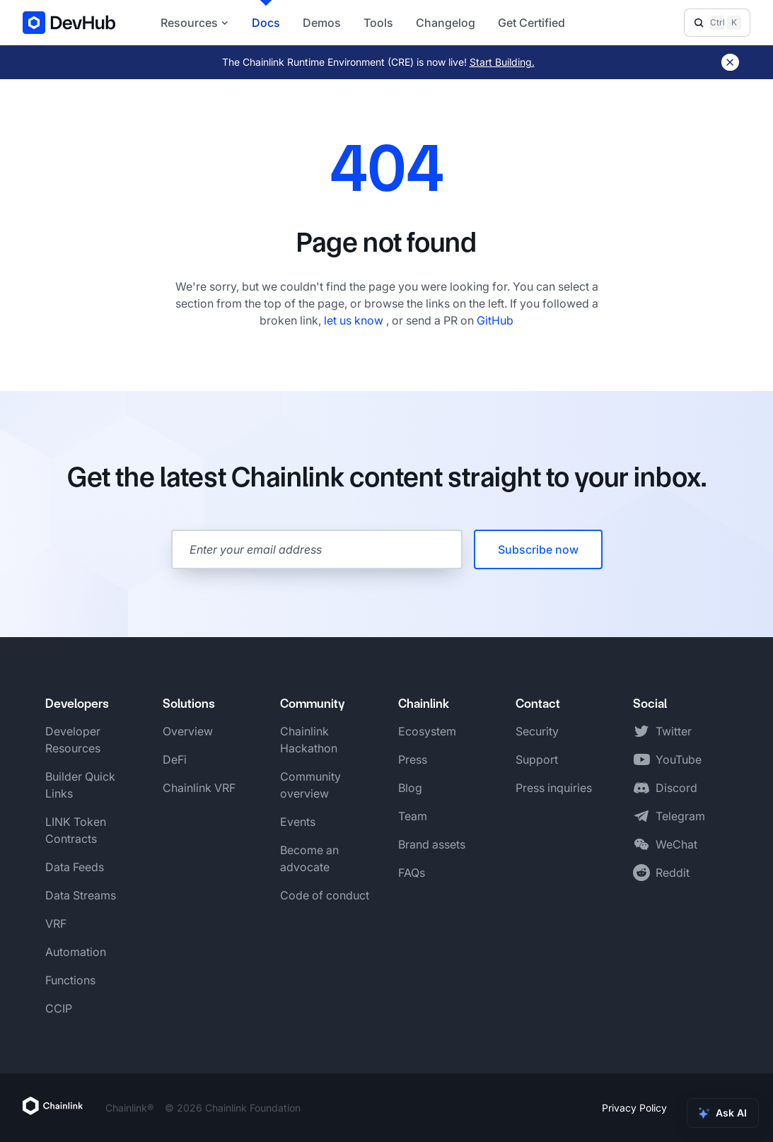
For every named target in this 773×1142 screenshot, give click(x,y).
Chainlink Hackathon (308, 739)
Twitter (674, 731)
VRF (55, 923)
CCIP (58, 1008)
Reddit (673, 873)
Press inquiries (554, 788)
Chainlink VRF (199, 788)
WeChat (676, 844)
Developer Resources (72, 739)
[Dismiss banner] (730, 62)
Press (412, 759)
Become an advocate (309, 858)
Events (297, 822)
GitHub (495, 320)
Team (412, 816)
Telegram (680, 816)
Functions (70, 980)
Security (537, 731)
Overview (188, 731)
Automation (75, 952)
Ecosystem (427, 731)
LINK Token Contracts (75, 830)
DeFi (175, 759)
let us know (355, 320)
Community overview (310, 784)
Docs (266, 22)
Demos (322, 22)
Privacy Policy (634, 1108)
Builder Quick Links (80, 784)
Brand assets (431, 844)
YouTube (679, 759)
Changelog (445, 22)
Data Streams (80, 895)
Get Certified (531, 22)
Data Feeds (74, 867)
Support (537, 759)
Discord (676, 788)
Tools (378, 22)
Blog (410, 788)
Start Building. (502, 62)
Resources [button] (195, 22)
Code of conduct (324, 895)
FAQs (411, 873)
